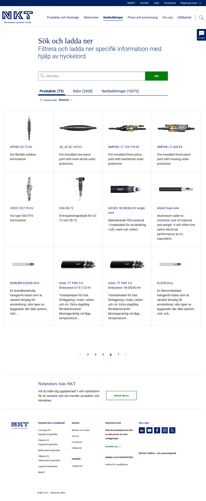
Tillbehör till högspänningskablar (48, 442)
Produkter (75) (52, 91)
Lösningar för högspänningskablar (48, 432)
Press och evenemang (143, 17)
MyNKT (131, 3)
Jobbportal (77, 466)
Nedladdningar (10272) (120, 91)
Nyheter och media (80, 430)
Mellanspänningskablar (49, 450)
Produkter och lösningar (63, 17)
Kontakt (144, 3)
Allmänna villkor (58, 493)
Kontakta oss (111, 446)
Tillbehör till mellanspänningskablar (49, 458)
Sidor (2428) (83, 91)
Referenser (91, 17)
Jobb (156, 3)
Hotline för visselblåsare (116, 464)
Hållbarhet (184, 17)
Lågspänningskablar (48, 466)
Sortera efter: (50, 100)
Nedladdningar (113, 17)
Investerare (170, 3)
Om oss (167, 17)
